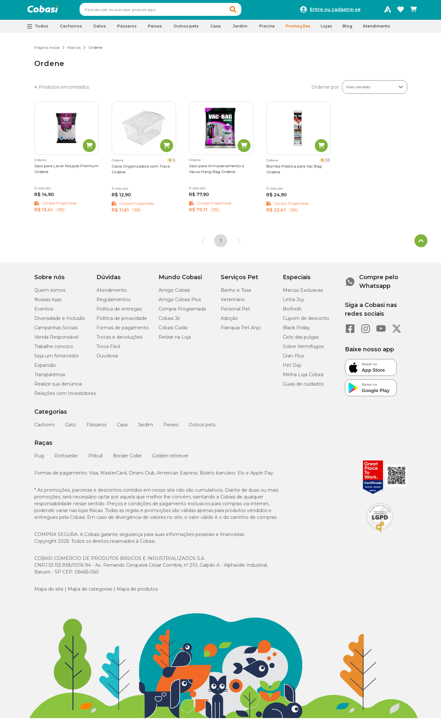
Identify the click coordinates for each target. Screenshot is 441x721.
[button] (245, 11)
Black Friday (296, 330)
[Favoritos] (400, 11)
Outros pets (202, 428)
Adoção (229, 321)
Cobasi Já (169, 321)
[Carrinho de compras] (413, 11)
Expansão (45, 368)
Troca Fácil (108, 349)
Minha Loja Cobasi (303, 377)
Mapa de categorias (90, 592)
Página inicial (47, 50)
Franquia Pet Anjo (241, 330)
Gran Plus (293, 359)
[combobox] (173, 11)
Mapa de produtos (137, 592)
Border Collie (127, 459)
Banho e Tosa (236, 293)
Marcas (74, 50)
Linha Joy (293, 302)
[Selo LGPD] (379, 535)
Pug (39, 459)
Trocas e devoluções (119, 340)
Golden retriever (170, 459)
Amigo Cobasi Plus (180, 302)
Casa (122, 428)
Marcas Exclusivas (303, 293)
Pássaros (96, 428)
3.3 (327, 163)
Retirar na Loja (175, 340)
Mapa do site (48, 592)
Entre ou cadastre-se (335, 11)
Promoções (298, 29)
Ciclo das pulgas (301, 340)
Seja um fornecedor (56, 359)
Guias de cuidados (303, 387)
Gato (70, 428)
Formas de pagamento (122, 330)
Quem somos (49, 293)
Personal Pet (235, 312)
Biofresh (292, 312)
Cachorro (44, 428)
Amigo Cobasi (174, 293)
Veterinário (233, 302)
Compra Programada (182, 312)
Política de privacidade (121, 321)
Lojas (326, 29)
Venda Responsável (56, 340)
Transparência (49, 377)
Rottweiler (66, 459)
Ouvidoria (107, 359)
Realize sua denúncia (58, 387)
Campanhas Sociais (56, 330)
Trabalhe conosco (53, 349)
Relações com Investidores (65, 396)
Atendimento (376, 29)
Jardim (145, 428)
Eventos (43, 312)
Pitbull (95, 459)
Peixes (170, 428)
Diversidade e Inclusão (59, 321)
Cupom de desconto (306, 321)
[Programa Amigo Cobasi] (387, 11)
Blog (347, 29)
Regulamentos (113, 302)
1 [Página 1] (221, 243)
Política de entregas (119, 312)
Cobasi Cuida (173, 330)
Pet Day (292, 368)
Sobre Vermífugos (303, 349)
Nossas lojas (47, 302)
